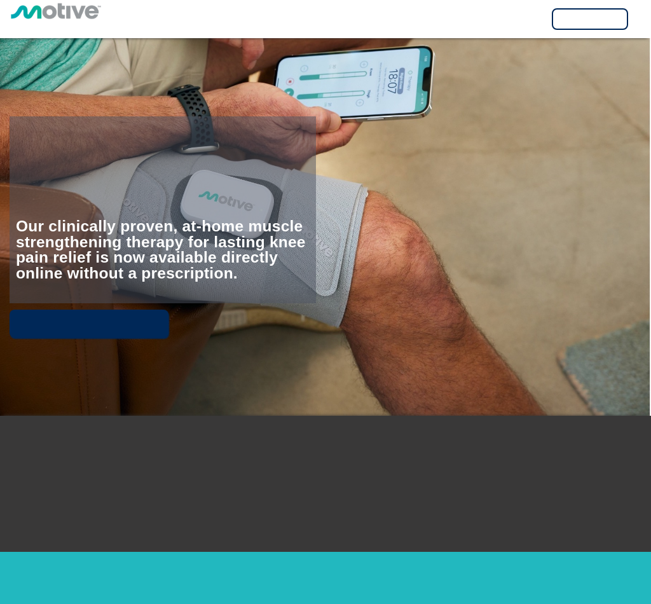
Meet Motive (89, 324)
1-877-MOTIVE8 (481, 508)
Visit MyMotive (589, 19)
